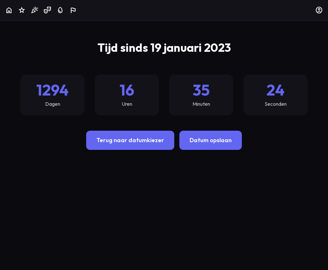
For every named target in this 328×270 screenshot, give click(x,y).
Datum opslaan (211, 140)
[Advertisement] (164, 205)
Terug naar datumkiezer (130, 140)
